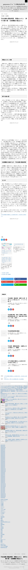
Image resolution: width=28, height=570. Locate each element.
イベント (2, 506)
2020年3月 (3, 455)
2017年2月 (3, 491)
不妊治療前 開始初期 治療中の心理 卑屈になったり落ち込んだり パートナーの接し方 (17, 300)
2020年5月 (3, 452)
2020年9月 (3, 448)
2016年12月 (3, 493)
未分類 (2, 528)
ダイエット (3, 511)
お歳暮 (2, 504)
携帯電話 (2, 524)
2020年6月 (3, 451)
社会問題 (7, 272)
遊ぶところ (3, 539)
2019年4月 (3, 463)
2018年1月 (3, 482)
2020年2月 (3, 456)
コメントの (4, 546)
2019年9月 (3, 457)
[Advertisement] (14, 50)
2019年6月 (3, 461)
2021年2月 (3, 446)
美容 (2, 536)
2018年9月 (3, 472)
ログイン (2, 543)
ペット (2, 514)
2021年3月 (3, 445)
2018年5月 (3, 477)
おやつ (2, 501)
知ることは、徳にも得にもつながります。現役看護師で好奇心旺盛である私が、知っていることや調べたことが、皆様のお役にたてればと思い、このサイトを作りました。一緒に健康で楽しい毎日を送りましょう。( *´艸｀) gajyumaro (14, 563)
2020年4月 (3, 453)
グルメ (2, 508)
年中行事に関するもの (5, 521)
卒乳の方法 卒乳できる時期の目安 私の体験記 (14, 379)
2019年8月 (3, 458)
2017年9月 (3, 487)
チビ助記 (2, 513)
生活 (2, 531)
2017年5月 (3, 488)
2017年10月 (3, 486)
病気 (2, 533)
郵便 (2, 540)
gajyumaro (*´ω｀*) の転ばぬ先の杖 (14, 4)
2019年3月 (3, 465)
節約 (2, 535)
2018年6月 (3, 476)
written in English (4, 499)
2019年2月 (3, 466)
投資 (2, 523)
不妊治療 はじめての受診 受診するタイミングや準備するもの (6, 252)
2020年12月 (3, 447)
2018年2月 (3, 481)
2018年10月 (3, 471)
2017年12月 (3, 483)
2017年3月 (3, 490)
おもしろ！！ (3, 500)
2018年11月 (3, 470)
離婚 (2, 541)
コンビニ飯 (3, 509)
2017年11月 (3, 485)
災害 (2, 530)
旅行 (2, 525)
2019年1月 (3, 467)
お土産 (2, 503)
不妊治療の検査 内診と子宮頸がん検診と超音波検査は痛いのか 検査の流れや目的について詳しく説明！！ (17, 316)
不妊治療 (3, 272)
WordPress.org (4, 547)
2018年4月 (3, 478)
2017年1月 (3, 492)
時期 (6, 274)
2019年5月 (3, 462)
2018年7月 (3, 475)
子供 (2, 519)
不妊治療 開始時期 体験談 (13, 331)
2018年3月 (3, 480)
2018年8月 (3, 473)
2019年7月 (3, 460)
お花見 (2, 505)
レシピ (2, 515)
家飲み (2, 520)
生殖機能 (9, 274)
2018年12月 (3, 468)
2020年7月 (3, 450)
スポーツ (2, 510)
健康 (2, 518)
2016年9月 (3, 497)
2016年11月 (3, 495)
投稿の (3, 545)
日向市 (2, 526)
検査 (2, 529)
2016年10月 (3, 496)
